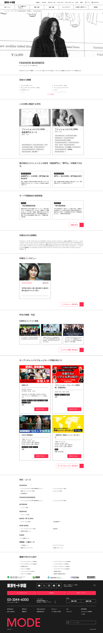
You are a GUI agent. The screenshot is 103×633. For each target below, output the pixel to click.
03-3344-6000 (18, 600)
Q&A (67, 609)
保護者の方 (24, 611)
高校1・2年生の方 (11, 611)
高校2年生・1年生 (51, 2)
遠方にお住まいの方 (69, 2)
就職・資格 (36, 7)
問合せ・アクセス (86, 593)
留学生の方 (24, 609)
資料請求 (57, 593)
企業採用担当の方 (40, 611)
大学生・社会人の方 (41, 609)
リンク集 (83, 614)
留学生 (76, 2)
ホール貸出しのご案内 (56, 611)
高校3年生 (44, 2)
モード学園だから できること (22, 7)
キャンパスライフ (66, 7)
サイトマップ (69, 611)
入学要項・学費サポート (80, 7)
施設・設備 (51, 7)
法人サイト (55, 609)
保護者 (81, 2)
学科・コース (7, 7)
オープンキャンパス (26, 593)
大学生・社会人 (60, 2)
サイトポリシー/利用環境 (86, 611)
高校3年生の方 (10, 609)
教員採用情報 (84, 609)
